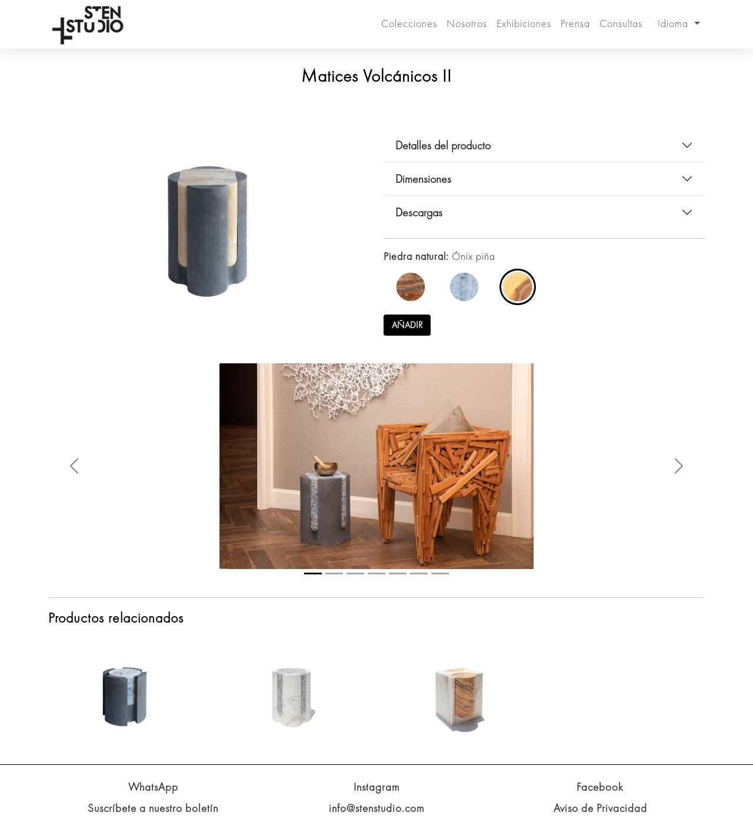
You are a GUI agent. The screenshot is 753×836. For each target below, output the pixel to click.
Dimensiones (423, 178)
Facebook (600, 787)
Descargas (418, 212)
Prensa (575, 23)
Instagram (377, 787)
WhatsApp (153, 787)
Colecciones (409, 23)
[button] (74, 465)
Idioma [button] (674, 23)
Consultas (620, 23)
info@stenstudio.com (377, 808)
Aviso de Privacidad (600, 808)
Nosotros (467, 23)
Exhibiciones (524, 23)
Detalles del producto (443, 145)
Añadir (407, 325)
